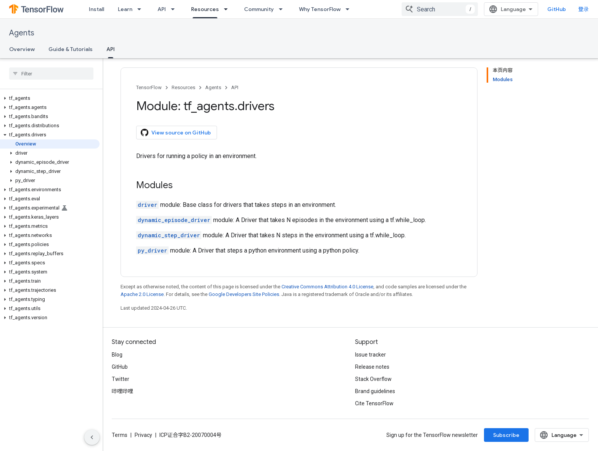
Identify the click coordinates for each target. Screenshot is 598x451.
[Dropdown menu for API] (175, 9)
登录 (583, 9)
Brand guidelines (375, 391)
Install (96, 9)
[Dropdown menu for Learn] (141, 9)
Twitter (120, 379)
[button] (50, 98)
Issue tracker (370, 355)
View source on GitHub (176, 132)
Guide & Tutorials (70, 49)
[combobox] (440, 9)
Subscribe (506, 435)
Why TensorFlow (320, 9)
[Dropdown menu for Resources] (228, 9)
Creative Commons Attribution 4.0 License (327, 286)
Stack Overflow (373, 379)
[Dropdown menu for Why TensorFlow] (350, 9)
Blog (117, 355)
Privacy (143, 435)
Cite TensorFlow (374, 403)
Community (259, 9)
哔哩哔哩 (122, 391)
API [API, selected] (110, 49)
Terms (119, 435)
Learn (125, 9)
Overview (22, 49)
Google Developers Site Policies (244, 294)
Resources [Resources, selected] (205, 9)
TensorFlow (149, 87)
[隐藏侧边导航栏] (92, 437)
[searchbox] (51, 73)
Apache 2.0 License (142, 294)
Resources (183, 87)
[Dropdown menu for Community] (283, 9)
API (162, 9)
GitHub (556, 9)
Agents (21, 33)
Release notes (372, 367)
